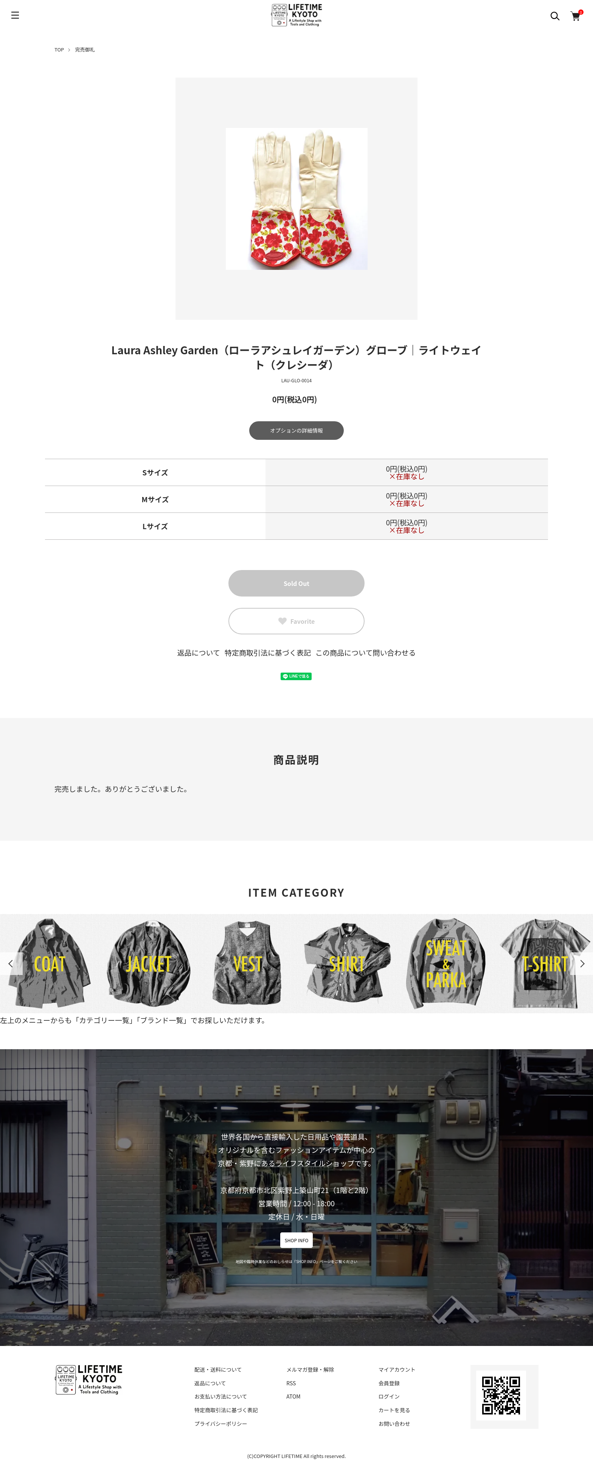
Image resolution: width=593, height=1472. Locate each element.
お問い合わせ (394, 1423)
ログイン (389, 1396)
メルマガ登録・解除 (310, 1369)
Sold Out (296, 583)
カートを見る (394, 1410)
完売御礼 (85, 49)
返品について (198, 652)
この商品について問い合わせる (365, 652)
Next (581, 963)
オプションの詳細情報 (296, 430)
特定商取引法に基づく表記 (268, 652)
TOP (59, 49)
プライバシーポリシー (220, 1423)
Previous (11, 963)
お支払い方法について (220, 1396)
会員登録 (389, 1383)
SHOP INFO (297, 1240)
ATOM (293, 1396)
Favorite (296, 621)
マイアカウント (397, 1369)
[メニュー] (15, 15)
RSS (291, 1383)
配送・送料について (218, 1369)
